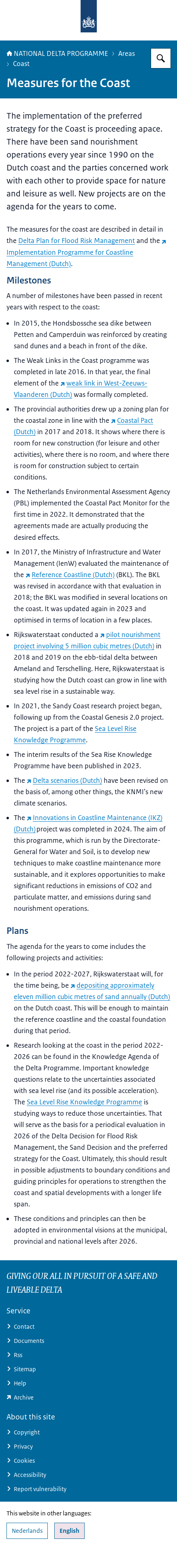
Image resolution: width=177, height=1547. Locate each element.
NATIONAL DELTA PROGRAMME (57, 53)
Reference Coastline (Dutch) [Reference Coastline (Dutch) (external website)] (70, 574)
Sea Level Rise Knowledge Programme (84, 1101)
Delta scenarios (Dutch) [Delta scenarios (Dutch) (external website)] (64, 780)
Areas (126, 53)
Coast (21, 63)
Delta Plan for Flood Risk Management (76, 240)
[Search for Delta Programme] (161, 58)
